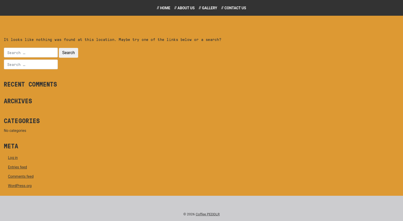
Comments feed (21, 176)
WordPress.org (20, 186)
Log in (13, 158)
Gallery (209, 8)
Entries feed (17, 167)
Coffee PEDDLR (208, 214)
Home (165, 8)
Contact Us (235, 8)
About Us (186, 8)
